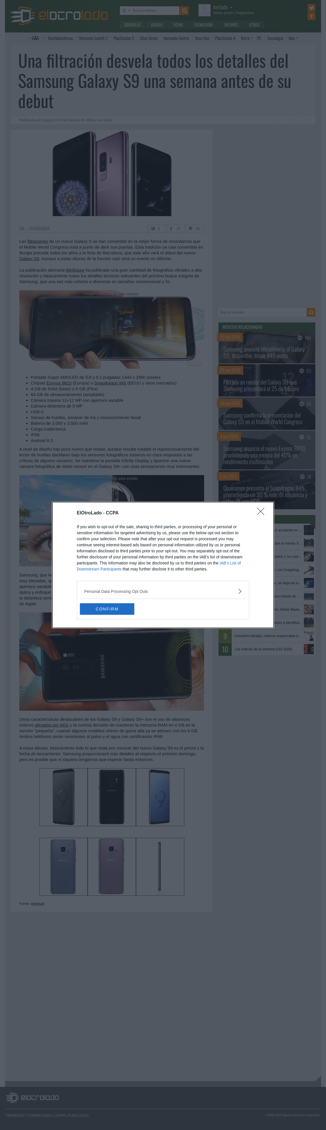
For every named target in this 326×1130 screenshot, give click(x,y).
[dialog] (163, 565)
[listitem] (163, 591)
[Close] (262, 513)
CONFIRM (107, 609)
